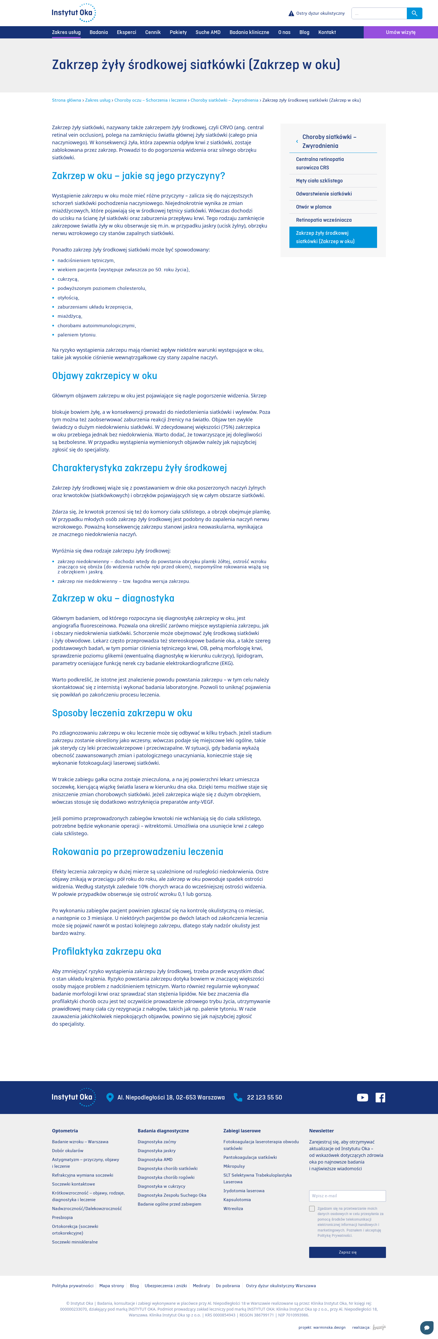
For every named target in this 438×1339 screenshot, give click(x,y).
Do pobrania (228, 1285)
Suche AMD (208, 32)
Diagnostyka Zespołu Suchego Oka (172, 1195)
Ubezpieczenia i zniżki (166, 1285)
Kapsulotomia (237, 1200)
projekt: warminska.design (322, 1327)
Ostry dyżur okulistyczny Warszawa (281, 1285)
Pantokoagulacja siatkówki (250, 1157)
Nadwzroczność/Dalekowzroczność (87, 1208)
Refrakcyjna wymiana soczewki (82, 1175)
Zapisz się (347, 1252)
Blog (304, 32)
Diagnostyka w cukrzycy (161, 1186)
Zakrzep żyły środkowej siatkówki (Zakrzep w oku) (325, 237)
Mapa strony (111, 1285)
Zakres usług (66, 32)
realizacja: (369, 1327)
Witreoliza (233, 1208)
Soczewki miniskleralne (75, 1242)
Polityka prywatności (72, 1285)
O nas (284, 32)
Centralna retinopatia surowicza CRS (320, 163)
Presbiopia (62, 1217)
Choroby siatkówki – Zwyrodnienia (225, 100)
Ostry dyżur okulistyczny (320, 13)
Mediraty (201, 1285)
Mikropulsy (234, 1166)
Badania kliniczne (249, 32)
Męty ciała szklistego (319, 181)
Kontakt (327, 32)
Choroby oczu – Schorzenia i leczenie (150, 100)
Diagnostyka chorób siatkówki (168, 1168)
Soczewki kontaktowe (73, 1184)
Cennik (153, 32)
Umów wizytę (401, 32)
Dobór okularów (67, 1151)
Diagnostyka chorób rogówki (166, 1177)
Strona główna (66, 100)
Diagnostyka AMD (155, 1159)
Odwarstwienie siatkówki (324, 194)
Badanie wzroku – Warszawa (80, 1142)
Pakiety (178, 32)
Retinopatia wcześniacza (324, 220)
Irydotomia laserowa (244, 1191)
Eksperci (126, 32)
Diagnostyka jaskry (157, 1151)
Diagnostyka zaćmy (157, 1142)
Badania (99, 32)
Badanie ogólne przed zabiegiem (169, 1204)
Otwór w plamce (314, 207)
